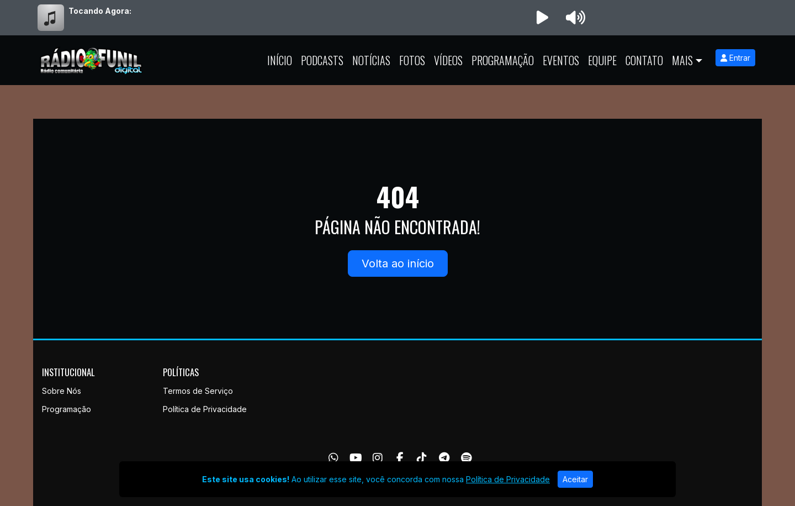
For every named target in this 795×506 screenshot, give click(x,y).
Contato (644, 60)
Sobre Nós (61, 391)
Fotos (412, 60)
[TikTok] (422, 458)
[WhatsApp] (333, 458)
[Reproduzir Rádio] (542, 17)
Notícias (371, 60)
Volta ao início (398, 263)
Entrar (735, 57)
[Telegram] (444, 458)
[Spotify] (466, 458)
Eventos (561, 60)
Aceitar (575, 479)
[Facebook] (400, 458)
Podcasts (322, 60)
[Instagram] (378, 458)
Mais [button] (682, 60)
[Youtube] (355, 458)
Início (279, 60)
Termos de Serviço (198, 391)
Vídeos (448, 60)
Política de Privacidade (205, 409)
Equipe (602, 60)
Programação (502, 60)
